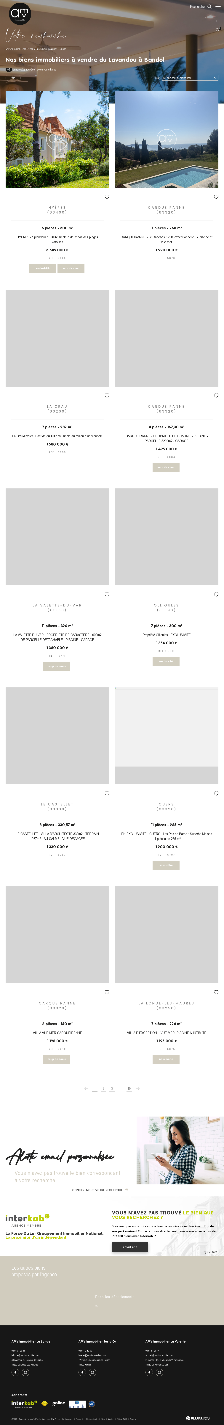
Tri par (156, 77)
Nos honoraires (67, 1419)
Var (13, 77)
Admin (103, 1419)
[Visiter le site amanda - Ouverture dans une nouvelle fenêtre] (77, 1404)
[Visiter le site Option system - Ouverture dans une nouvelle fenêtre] (92, 1404)
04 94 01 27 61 (18, 1350)
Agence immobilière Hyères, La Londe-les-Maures (31, 49)
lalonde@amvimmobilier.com (25, 1355)
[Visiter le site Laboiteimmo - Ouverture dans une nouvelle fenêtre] (198, 1418)
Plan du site (80, 1419)
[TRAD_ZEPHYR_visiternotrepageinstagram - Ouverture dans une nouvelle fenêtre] (25, 1372)
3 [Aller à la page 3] (112, 1088)
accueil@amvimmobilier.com (159, 1355)
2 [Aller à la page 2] (103, 1088)
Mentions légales (92, 1419)
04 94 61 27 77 (152, 1350)
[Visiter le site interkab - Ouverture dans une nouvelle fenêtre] (24, 1404)
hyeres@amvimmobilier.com (92, 1355)
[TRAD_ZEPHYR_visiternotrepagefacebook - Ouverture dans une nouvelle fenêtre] (15, 1372)
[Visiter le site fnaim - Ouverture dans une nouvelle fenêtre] (44, 1403)
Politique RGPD (122, 1419)
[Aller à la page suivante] (137, 1088)
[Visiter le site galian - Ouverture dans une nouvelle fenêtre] (59, 1403)
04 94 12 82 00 (85, 1350)
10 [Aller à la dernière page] (129, 1088)
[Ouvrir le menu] (218, 6)
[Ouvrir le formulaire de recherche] (199, 6)
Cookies (133, 1419)
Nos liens (111, 1419)
